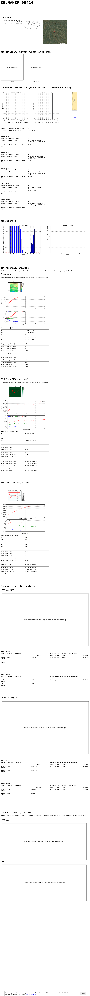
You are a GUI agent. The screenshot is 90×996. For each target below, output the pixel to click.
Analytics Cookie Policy (31, 994)
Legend (74, 117)
